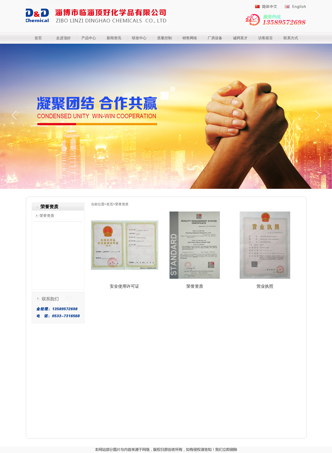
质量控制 (164, 38)
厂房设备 (215, 38)
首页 (38, 38)
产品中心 (88, 38)
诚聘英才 (240, 38)
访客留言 (265, 38)
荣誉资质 (47, 215)
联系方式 (290, 38)
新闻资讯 (114, 38)
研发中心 (139, 38)
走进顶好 (63, 38)
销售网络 (189, 38)
